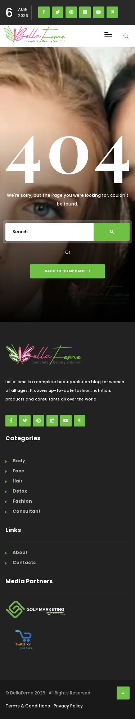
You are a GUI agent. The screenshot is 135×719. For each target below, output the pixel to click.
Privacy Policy (68, 706)
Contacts (24, 562)
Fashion (22, 501)
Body (19, 461)
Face (18, 471)
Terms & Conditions (27, 706)
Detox (20, 491)
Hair (18, 481)
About (20, 552)
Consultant (27, 511)
